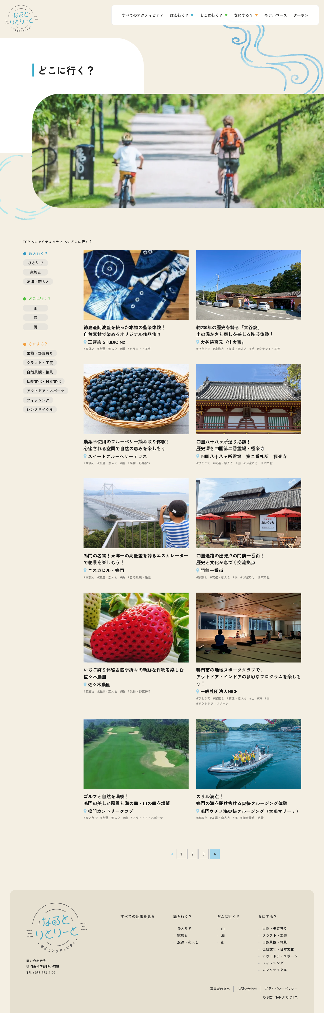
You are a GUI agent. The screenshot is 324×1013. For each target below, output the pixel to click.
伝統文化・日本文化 (44, 381)
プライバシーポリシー (281, 988)
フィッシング (38, 400)
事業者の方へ (220, 988)
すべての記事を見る (137, 916)
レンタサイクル (40, 409)
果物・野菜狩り (40, 353)
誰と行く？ (179, 15)
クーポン (301, 15)
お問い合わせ (247, 988)
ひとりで (35, 262)
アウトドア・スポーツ (46, 390)
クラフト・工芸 (40, 362)
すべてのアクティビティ (143, 15)
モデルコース (275, 15)
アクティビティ (50, 241)
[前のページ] (170, 854)
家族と (35, 272)
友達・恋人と (38, 281)
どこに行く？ (211, 15)
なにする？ (243, 15)
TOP (26, 241)
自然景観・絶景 (40, 372)
